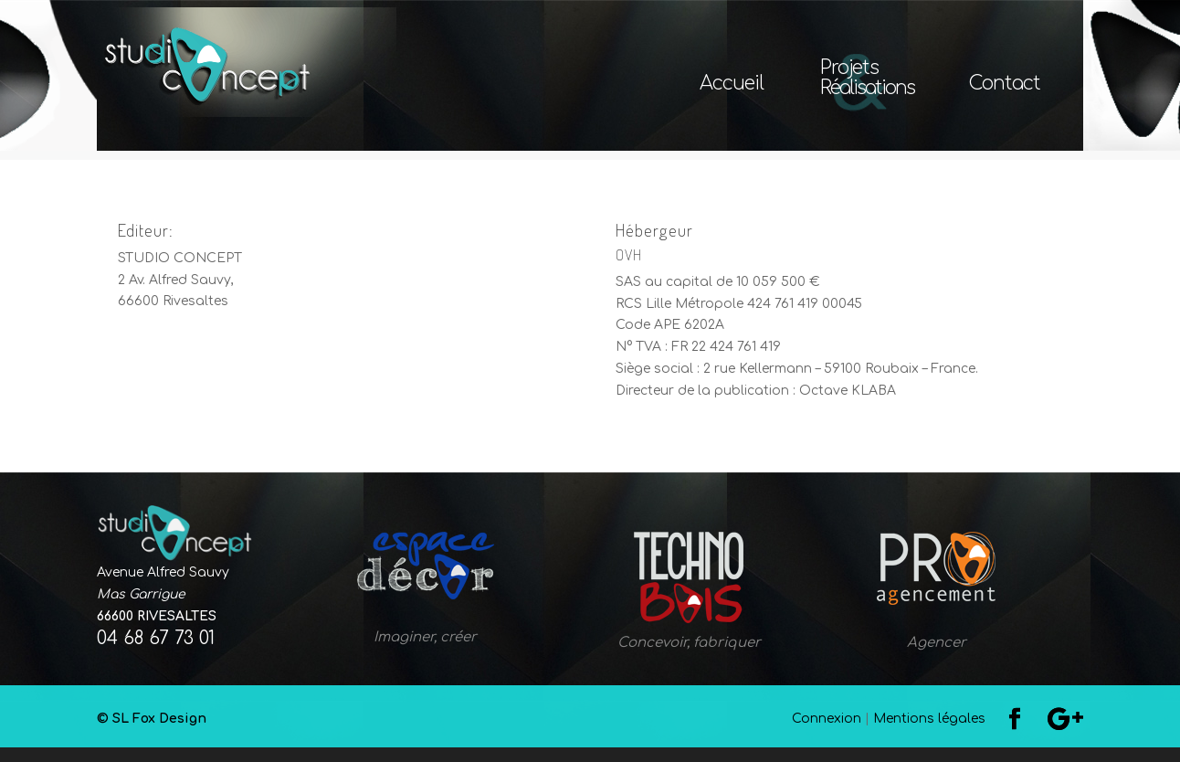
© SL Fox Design (412, 733)
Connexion (826, 733)
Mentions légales (929, 733)
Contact (1004, 85)
